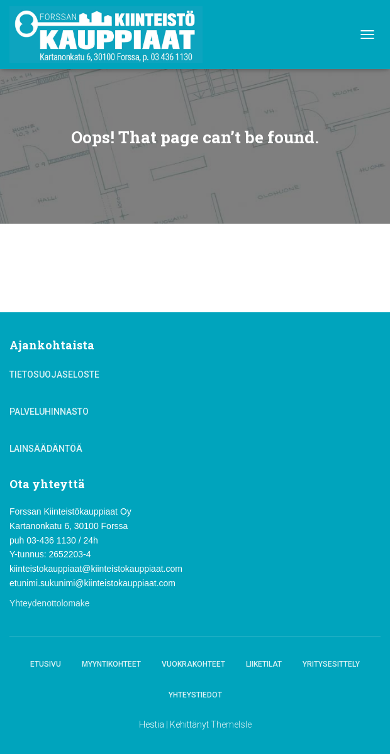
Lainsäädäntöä (45, 449)
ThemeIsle (231, 724)
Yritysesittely (331, 664)
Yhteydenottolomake (49, 603)
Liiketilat (264, 664)
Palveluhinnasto (49, 412)
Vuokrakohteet (193, 664)
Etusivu (45, 664)
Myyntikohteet (111, 664)
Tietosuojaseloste (54, 374)
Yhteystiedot (195, 695)
